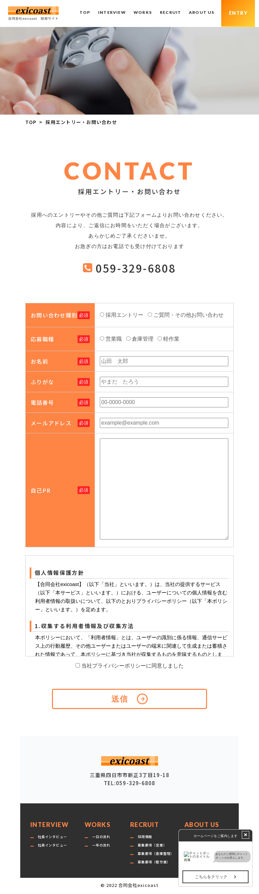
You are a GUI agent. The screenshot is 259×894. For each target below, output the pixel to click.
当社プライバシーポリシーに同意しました (132, 666)
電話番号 (42, 402)
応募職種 (42, 339)
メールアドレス (51, 423)
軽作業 (171, 339)
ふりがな (42, 382)
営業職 (114, 339)
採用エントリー (124, 315)
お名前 (39, 361)
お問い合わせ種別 (54, 315)
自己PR (41, 490)
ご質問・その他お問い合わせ (188, 315)
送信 (119, 699)
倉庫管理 (142, 339)
